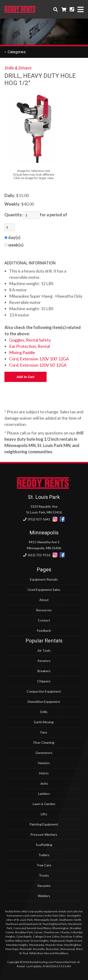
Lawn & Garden (44, 804)
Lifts (44, 814)
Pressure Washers (43, 834)
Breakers (44, 671)
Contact (44, 620)
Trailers (43, 855)
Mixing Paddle (22, 352)
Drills (44, 712)
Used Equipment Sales (44, 590)
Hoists (44, 773)
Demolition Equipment (44, 702)
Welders (44, 896)
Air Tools (44, 650)
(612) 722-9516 (36, 555)
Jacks (44, 783)
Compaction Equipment (44, 691)
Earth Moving (44, 722)
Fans (43, 732)
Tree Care (44, 865)
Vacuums (44, 886)
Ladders (44, 794)
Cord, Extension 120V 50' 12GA (37, 365)
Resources (44, 610)
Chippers (44, 681)
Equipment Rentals (44, 579)
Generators (43, 753)
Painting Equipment (43, 824)
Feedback (44, 630)
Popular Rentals (44, 641)
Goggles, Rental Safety (30, 339)
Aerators (44, 661)
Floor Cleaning (43, 742)
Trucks (44, 875)
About (44, 600)
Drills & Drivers (17, 68)
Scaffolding (44, 845)
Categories (15, 52)
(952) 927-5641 (36, 519)
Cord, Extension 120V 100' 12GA (39, 358)
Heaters (44, 763)
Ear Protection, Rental (29, 346)
